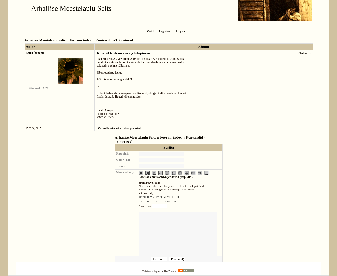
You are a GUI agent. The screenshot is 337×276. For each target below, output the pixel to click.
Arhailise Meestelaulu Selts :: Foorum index (58, 40)
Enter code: (145, 206)
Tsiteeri (303, 53)
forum (150, 271)
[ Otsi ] (150, 31)
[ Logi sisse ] (165, 31)
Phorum (172, 271)
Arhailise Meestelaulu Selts (71, 8)
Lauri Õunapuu (36, 53)
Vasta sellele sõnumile (109, 128)
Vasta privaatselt (132, 128)
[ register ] (182, 31)
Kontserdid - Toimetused (114, 40)
